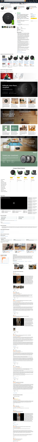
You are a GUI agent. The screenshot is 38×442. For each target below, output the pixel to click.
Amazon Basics (13, 2)
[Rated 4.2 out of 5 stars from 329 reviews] (21, 251)
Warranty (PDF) (2, 232)
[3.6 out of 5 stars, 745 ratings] (25, 64)
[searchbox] (15, 0)
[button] (1, 2)
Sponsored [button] (2, 242)
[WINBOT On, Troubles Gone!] (9, 71)
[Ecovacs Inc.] (2, 72)
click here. (15, 220)
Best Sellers (16, 2)
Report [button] (17, 313)
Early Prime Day (3, 2)
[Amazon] (2, 1)
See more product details (19, 51)
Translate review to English (15, 424)
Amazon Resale (33, 16)
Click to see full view (8, 25)
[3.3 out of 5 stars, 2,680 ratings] (31, 64)
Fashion (34, 2)
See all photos (35, 263)
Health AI (7, 2)
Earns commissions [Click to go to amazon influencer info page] (8, 197)
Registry (31, 2)
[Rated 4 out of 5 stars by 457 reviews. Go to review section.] (21, 78)
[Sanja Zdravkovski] (4, 197)
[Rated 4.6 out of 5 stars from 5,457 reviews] (10, 251)
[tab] (12, 110)
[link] (8, 8)
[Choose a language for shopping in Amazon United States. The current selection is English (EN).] (27, 1)
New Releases (21, 2)
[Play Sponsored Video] (8, 247)
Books (18, 2)
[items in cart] (36, 1)
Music (32, 2)
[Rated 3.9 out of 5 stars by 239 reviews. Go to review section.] (16, 78)
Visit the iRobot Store (19, 13)
